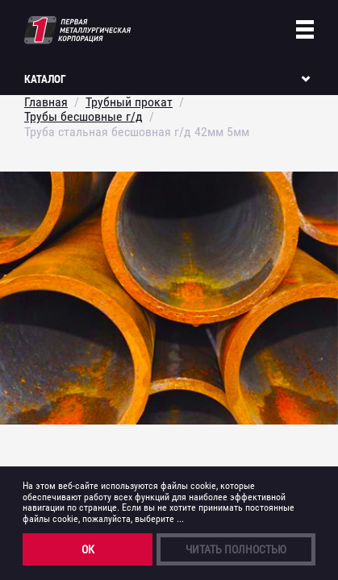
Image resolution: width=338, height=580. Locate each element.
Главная (46, 102)
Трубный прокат (129, 102)
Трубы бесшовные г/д (83, 116)
